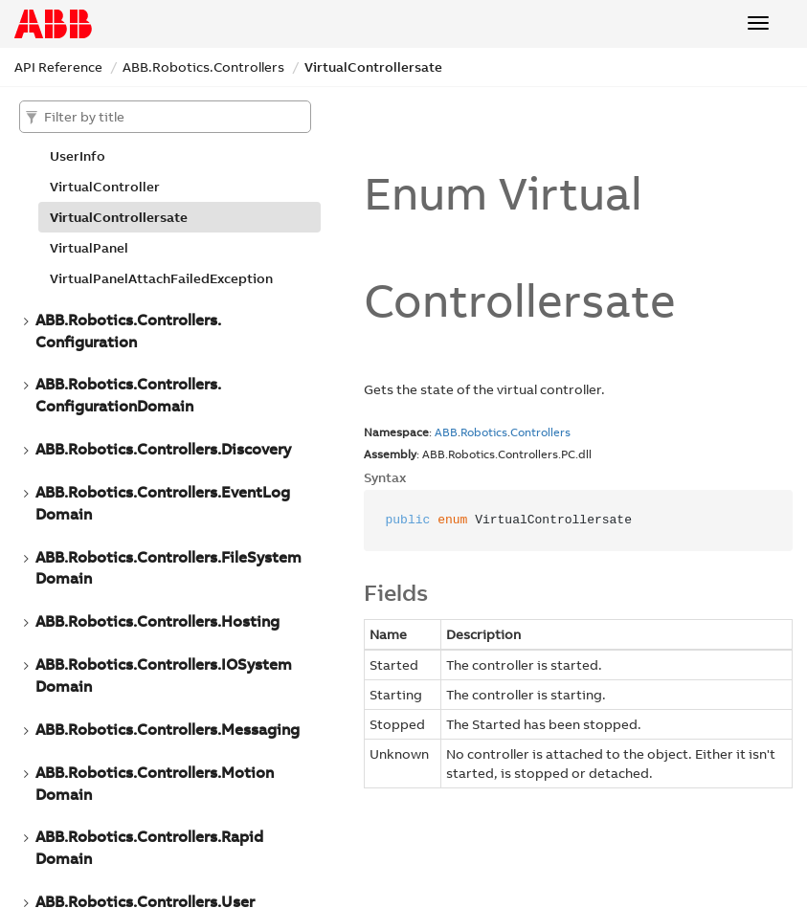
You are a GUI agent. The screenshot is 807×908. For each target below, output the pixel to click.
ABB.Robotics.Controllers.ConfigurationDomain (128, 394)
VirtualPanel (89, 247)
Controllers (540, 432)
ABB (446, 432)
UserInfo (77, 156)
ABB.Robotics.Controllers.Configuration (128, 330)
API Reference (58, 67)
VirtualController (105, 186)
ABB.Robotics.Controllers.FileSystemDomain (168, 567)
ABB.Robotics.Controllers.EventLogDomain (162, 502)
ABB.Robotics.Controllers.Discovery (163, 448)
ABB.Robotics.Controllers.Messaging (167, 729)
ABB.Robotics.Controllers (203, 67)
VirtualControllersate (373, 67)
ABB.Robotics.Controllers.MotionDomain (154, 783)
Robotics (483, 432)
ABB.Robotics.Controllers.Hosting (157, 621)
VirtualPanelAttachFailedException (161, 278)
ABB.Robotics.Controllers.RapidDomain (149, 847)
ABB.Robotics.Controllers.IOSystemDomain (163, 675)
